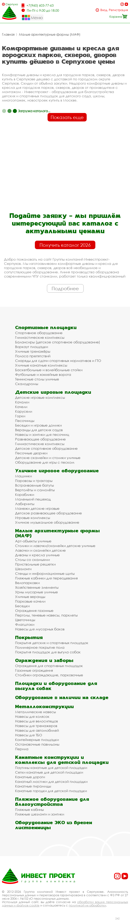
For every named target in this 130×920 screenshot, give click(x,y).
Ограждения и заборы (44, 660)
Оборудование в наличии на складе (61, 697)
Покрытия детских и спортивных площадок (51, 642)
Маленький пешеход (33, 499)
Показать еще (67, 117)
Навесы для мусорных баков (39, 629)
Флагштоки (24, 624)
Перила (21, 749)
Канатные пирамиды (33, 786)
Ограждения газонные (34, 610)
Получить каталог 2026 (65, 245)
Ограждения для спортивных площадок (49, 665)
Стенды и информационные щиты (45, 573)
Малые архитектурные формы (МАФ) (49, 34)
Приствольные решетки (35, 564)
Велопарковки (27, 582)
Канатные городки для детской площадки (51, 791)
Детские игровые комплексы (40, 397)
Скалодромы (26, 383)
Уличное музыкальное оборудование (47, 522)
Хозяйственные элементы (36, 587)
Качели (21, 406)
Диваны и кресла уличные (37, 555)
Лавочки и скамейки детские (40, 550)
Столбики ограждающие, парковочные (49, 675)
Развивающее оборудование (40, 439)
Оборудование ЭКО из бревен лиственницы (53, 825)
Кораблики (24, 494)
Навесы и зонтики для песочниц (42, 434)
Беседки (22, 606)
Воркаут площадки (31, 346)
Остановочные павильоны (37, 744)
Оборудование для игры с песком (44, 462)
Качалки (22, 402)
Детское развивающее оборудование (48, 513)
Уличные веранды (30, 596)
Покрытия (29, 637)
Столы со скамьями (32, 559)
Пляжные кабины (29, 809)
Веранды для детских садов (39, 430)
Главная (8, 34)
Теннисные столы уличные (37, 379)
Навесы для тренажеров (36, 725)
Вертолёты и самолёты (35, 490)
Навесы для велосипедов (36, 721)
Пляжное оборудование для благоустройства (52, 802)
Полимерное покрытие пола (39, 647)
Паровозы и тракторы (33, 480)
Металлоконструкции (44, 706)
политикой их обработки (87, 905)
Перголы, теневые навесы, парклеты (46, 615)
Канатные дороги (30, 777)
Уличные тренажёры (32, 351)
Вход (103, 10)
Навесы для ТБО (28, 735)
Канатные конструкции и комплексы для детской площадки (62, 760)
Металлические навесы (35, 712)
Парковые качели (30, 601)
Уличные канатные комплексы (41, 365)
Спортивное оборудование (38, 333)
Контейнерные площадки (37, 739)
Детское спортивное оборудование (46, 448)
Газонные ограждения (34, 670)
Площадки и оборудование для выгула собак (56, 686)
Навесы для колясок (32, 716)
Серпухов (11, 4)
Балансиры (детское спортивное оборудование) (57, 342)
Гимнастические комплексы (39, 337)
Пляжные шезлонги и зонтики (39, 814)
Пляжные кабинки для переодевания (46, 578)
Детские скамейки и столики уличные (47, 457)
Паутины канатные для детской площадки (51, 767)
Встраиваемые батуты (34, 485)
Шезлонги (23, 569)
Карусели (23, 411)
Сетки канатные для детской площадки (49, 772)
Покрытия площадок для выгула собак (48, 652)
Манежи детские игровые (37, 508)
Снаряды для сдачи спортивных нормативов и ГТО (58, 360)
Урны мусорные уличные (36, 592)
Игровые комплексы (32, 517)
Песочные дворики (31, 453)
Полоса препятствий (32, 356)
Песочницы (24, 420)
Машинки (23, 476)
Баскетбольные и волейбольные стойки (48, 370)
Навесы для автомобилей (37, 730)
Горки (20, 416)
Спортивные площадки (46, 327)
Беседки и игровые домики (38, 425)
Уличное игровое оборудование (57, 470)
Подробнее (65, 288)
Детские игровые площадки (53, 392)
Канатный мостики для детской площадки (51, 781)
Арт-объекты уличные (33, 541)
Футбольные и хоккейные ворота (43, 374)
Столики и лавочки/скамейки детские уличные (55, 545)
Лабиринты (24, 504)
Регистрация (118, 10)
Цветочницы (25, 620)
